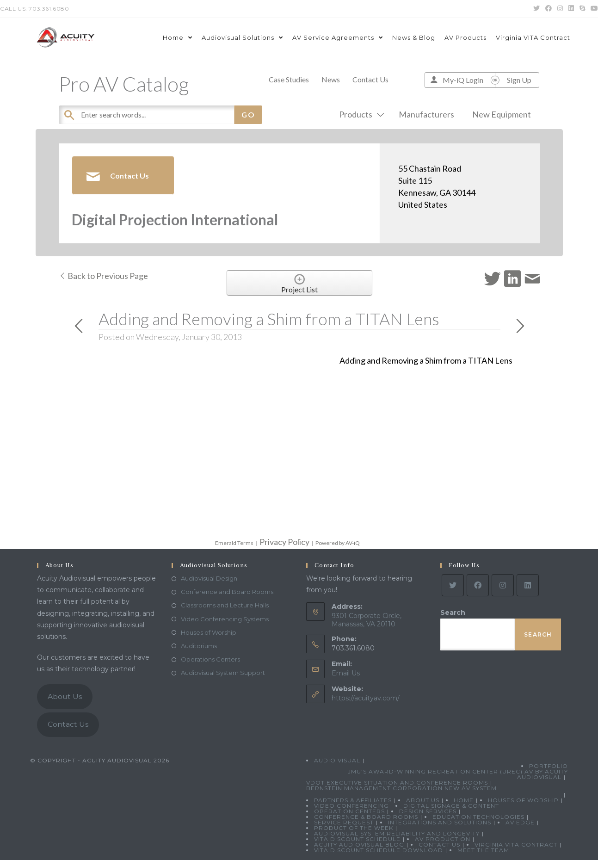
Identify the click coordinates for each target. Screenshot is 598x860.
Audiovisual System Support (223, 672)
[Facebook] (478, 585)
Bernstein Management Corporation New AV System (401, 788)
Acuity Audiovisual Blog (359, 844)
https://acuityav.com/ (366, 698)
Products (360, 114)
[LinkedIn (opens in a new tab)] (571, 8)
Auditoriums (199, 646)
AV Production (442, 838)
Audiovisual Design (209, 578)
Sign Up (519, 79)
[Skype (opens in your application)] (582, 8)
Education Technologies (478, 816)
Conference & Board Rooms (366, 816)
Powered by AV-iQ (337, 542)
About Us (65, 696)
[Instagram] (503, 585)
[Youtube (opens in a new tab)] (593, 8)
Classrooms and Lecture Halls (225, 605)
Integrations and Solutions (439, 822)
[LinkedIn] (528, 585)
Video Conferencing (351, 805)
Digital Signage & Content (451, 805)
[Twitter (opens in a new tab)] (536, 8)
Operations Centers (210, 659)
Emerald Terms (234, 542)
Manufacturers (426, 114)
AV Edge (520, 822)
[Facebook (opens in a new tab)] (549, 8)
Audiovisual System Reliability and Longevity (397, 833)
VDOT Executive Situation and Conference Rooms (397, 782)
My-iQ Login (463, 79)
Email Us (346, 673)
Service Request (344, 822)
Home (464, 800)
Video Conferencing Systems (225, 619)
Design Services (427, 811)
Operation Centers (349, 811)
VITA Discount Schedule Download (378, 850)
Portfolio (548, 765)
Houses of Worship (208, 632)
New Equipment (501, 114)
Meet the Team (483, 850)
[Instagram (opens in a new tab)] (560, 8)
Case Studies (289, 79)
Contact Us (370, 79)
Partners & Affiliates (353, 800)
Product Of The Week (353, 827)
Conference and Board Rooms (227, 591)
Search (452, 612)
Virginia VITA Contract (516, 844)
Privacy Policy (284, 542)
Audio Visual (337, 760)
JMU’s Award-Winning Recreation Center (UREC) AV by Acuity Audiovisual (458, 774)
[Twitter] (453, 585)
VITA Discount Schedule (357, 838)
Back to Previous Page (103, 276)
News (330, 79)
